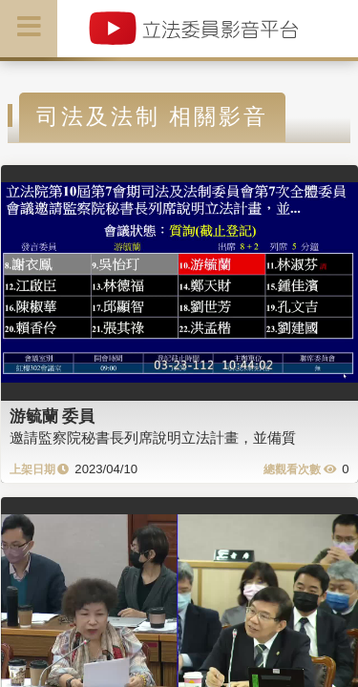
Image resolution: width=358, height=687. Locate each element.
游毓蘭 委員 (52, 416)
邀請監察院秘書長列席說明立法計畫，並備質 (153, 437)
